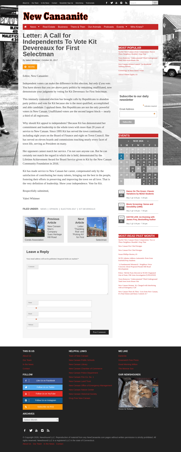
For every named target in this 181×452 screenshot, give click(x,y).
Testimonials (90, 3)
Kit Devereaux (87, 209)
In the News (45, 3)
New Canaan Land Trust (80, 381)
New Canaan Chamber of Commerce (85, 368)
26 (121, 149)
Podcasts (109, 27)
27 (127, 149)
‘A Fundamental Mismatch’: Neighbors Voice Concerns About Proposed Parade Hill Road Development (135, 266)
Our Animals (94, 27)
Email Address (137, 109)
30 (144, 149)
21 (144, 168)
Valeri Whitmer (33, 60)
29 (138, 149)
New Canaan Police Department (83, 373)
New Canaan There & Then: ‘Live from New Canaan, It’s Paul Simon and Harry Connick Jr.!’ (138, 293)
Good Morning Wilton (128, 364)
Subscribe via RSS (39, 406)
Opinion (53, 209)
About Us (26, 3)
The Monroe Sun (126, 368)
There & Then (78, 27)
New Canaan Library (78, 364)
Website (30, 324)
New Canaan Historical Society (83, 394)
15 (149, 162)
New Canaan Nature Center (81, 390)
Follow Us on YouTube (39, 393)
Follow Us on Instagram (40, 400)
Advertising (79, 3)
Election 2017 (68, 209)
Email (32, 314)
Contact (54, 3)
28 (132, 149)
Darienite (122, 356)
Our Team (35, 3)
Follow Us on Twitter (39, 387)
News (35, 27)
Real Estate (49, 27)
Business (63, 27)
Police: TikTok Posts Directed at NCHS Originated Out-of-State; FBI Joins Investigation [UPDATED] (137, 274)
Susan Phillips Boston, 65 (127, 254)
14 (144, 162)
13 (138, 162)
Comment (31, 266)
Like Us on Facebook (39, 380)
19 (132, 168)
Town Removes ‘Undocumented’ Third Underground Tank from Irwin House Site (137, 59)
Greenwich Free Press (128, 360)
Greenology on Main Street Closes (131, 70)
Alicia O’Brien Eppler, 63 (128, 74)
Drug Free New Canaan (79, 398)
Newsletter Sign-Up (66, 3)
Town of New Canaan (78, 356)
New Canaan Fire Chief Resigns (130, 246)
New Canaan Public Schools (82, 360)
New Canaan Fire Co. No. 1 (81, 377)
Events (123, 27)
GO (155, 3)
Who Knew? (136, 27)
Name (32, 303)
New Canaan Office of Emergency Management (90, 385)
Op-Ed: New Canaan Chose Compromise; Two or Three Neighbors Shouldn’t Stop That (136, 53)
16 (155, 162)
